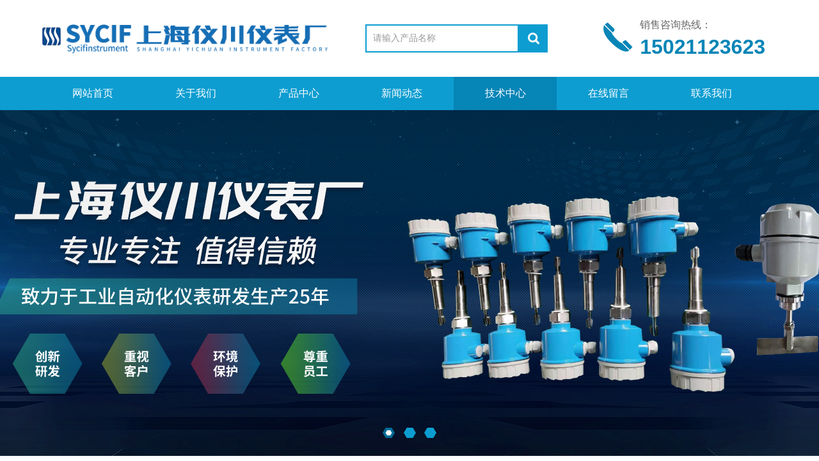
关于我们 (195, 93)
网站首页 (92, 93)
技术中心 (505, 93)
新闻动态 (401, 93)
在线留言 (608, 93)
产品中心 (298, 93)
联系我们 (711, 93)
